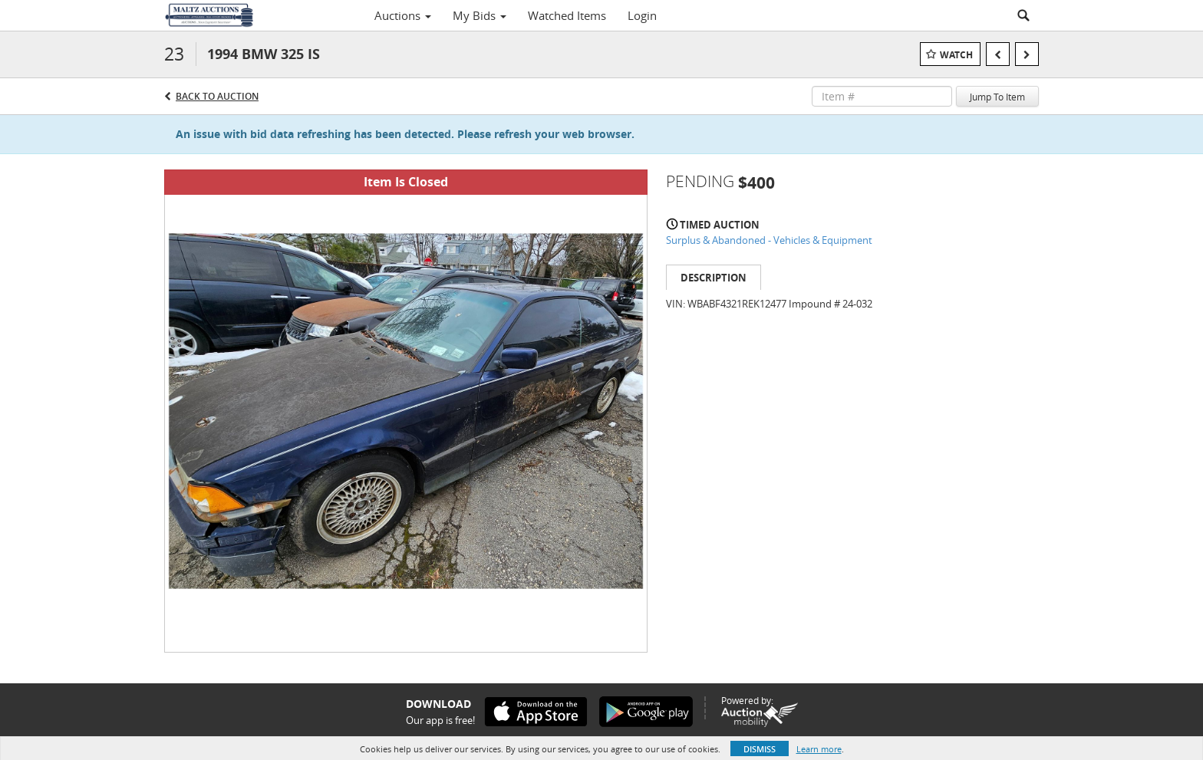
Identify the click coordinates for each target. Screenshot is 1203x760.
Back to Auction (217, 96)
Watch (956, 54)
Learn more (819, 749)
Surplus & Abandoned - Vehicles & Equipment (769, 240)
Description (714, 278)
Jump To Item (997, 96)
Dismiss (759, 749)
